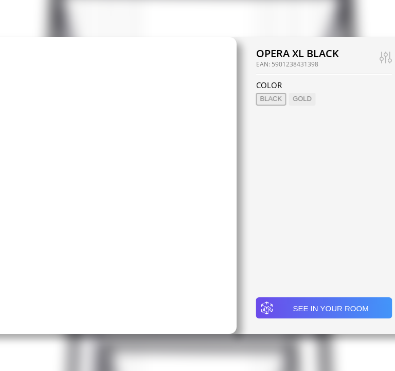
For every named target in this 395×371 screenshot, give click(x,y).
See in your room (314, 308)
